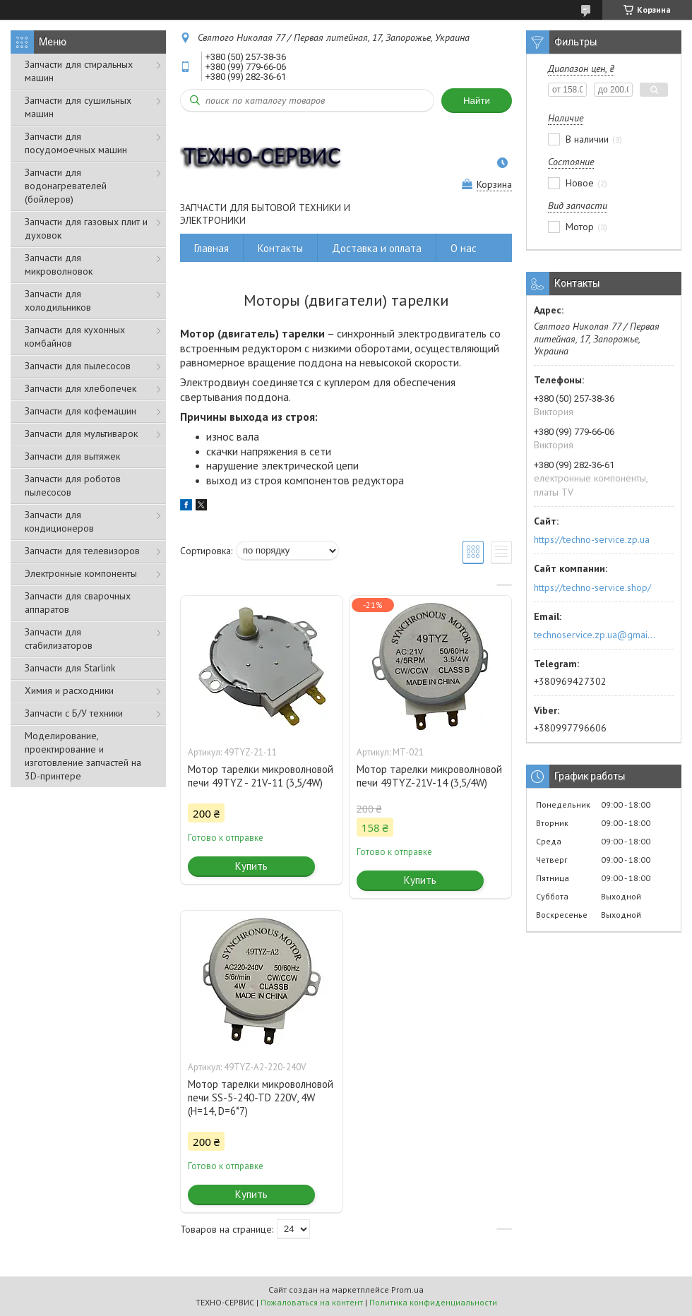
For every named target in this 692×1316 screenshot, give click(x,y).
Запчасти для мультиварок (81, 433)
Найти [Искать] (476, 100)
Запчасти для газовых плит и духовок (86, 228)
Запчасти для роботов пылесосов (73, 485)
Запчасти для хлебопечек (80, 388)
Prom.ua (407, 1289)
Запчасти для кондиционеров (59, 521)
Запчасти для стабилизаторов (59, 639)
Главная (211, 248)
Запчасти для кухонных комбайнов (75, 336)
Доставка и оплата (377, 248)
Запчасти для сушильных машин (78, 107)
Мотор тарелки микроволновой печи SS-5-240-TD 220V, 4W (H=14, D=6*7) (260, 1097)
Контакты (280, 248)
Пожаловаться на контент (312, 1302)
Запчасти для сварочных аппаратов (78, 603)
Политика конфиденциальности (433, 1302)
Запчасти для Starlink (70, 668)
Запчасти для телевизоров (82, 550)
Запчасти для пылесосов (78, 365)
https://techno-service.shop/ (592, 587)
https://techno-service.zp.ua (592, 539)
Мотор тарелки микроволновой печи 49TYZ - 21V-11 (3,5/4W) (260, 775)
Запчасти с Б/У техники (74, 713)
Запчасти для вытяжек (72, 456)
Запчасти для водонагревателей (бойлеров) (66, 185)
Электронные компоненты (81, 573)
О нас (464, 248)
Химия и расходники (69, 690)
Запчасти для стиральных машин (79, 71)
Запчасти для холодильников (58, 300)
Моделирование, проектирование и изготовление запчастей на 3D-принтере (83, 755)
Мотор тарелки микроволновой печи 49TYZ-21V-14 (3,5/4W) (429, 775)
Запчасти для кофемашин (80, 411)
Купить (251, 866)
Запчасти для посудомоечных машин (76, 143)
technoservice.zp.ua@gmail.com (595, 634)
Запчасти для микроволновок (59, 264)
